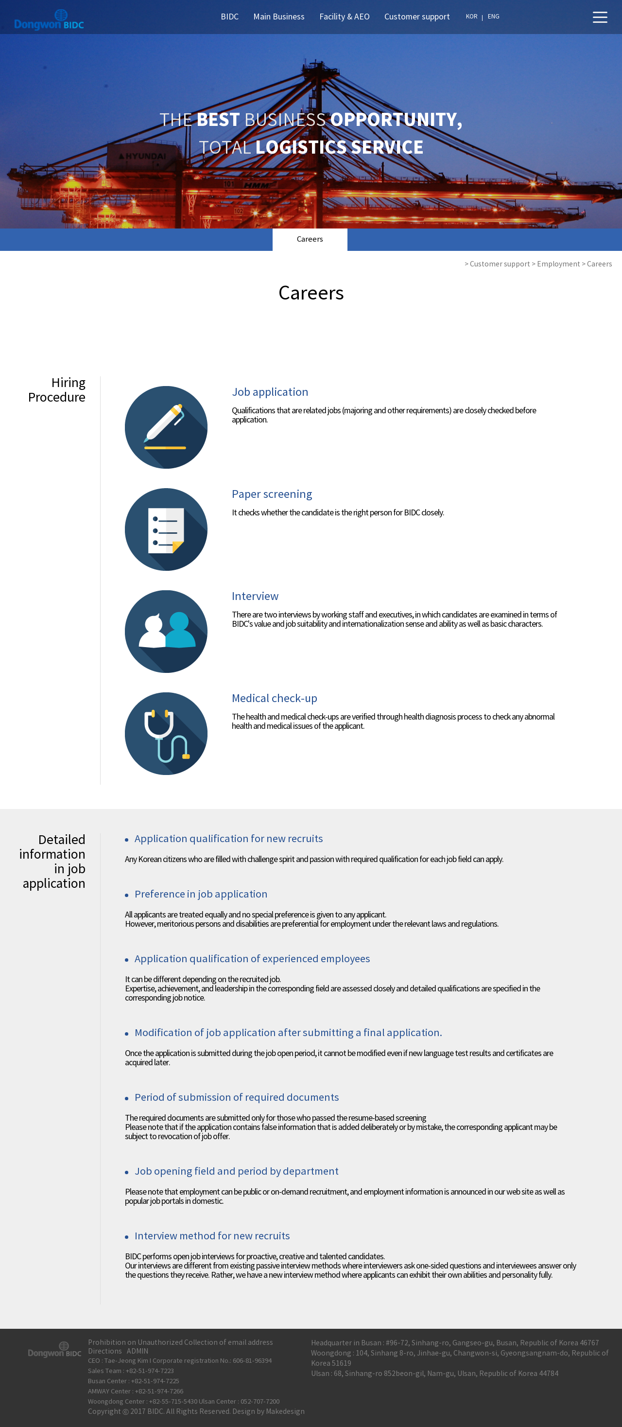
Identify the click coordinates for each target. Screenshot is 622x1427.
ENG (494, 17)
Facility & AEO (344, 17)
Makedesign (285, 1412)
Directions (105, 1352)
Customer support (417, 17)
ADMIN (137, 1352)
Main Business (279, 17)
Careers (310, 239)
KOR (472, 17)
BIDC (230, 17)
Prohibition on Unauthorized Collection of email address (180, 1343)
